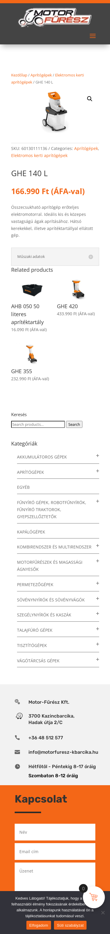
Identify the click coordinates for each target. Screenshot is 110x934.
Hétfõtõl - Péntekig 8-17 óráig (62, 766)
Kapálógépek (31, 532)
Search (74, 424)
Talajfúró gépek (35, 630)
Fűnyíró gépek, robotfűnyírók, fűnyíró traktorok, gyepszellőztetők (51, 509)
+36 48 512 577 (45, 737)
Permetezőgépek (35, 584)
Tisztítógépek (32, 645)
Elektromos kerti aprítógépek (39, 155)
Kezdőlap (19, 75)
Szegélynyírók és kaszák (44, 615)
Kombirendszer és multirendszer (54, 547)
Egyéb (23, 487)
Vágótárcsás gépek (38, 660)
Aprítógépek (41, 75)
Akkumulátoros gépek (42, 457)
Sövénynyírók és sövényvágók (51, 600)
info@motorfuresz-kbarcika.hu (63, 752)
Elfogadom (38, 925)
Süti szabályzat (70, 925)
